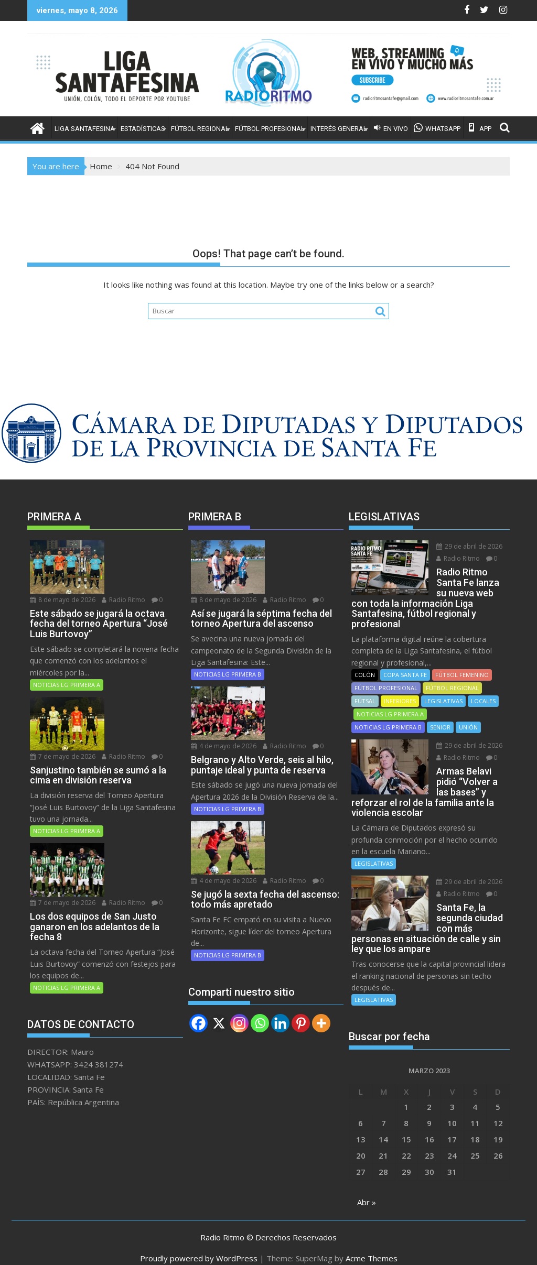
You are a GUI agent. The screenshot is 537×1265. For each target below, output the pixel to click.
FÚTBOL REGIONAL (200, 129)
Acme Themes (372, 1247)
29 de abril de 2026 (459, 546)
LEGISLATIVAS (443, 690)
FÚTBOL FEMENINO (462, 664)
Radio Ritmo (124, 558)
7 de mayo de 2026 (135, 672)
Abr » (366, 1191)
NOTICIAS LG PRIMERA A (66, 654)
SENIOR (440, 717)
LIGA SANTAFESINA (85, 129)
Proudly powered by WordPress (198, 1247)
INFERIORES (400, 690)
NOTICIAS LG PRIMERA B (227, 644)
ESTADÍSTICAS (143, 129)
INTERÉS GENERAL (338, 129)
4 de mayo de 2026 (296, 662)
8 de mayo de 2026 (135, 546)
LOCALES (483, 690)
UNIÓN (468, 717)
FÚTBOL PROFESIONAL (270, 129)
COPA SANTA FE (405, 664)
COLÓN (365, 664)
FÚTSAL (365, 690)
